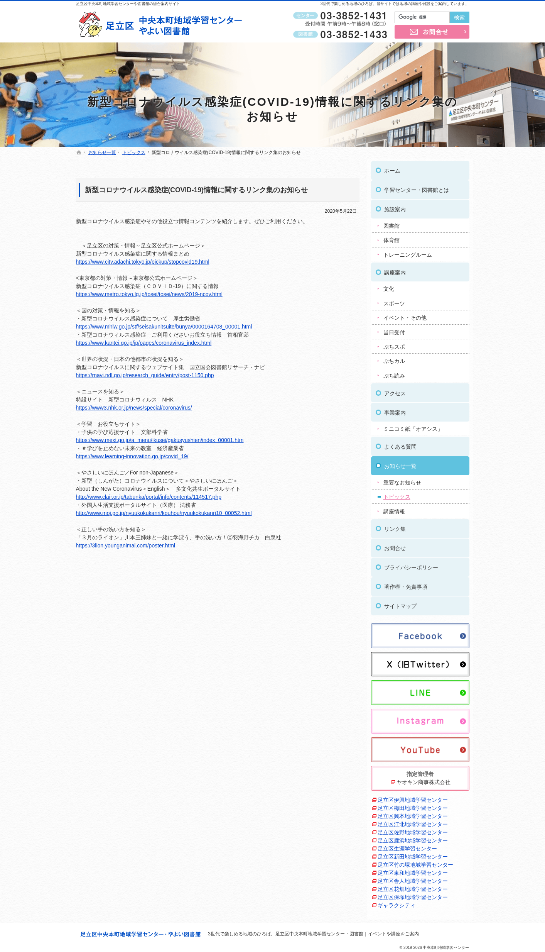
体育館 (391, 238)
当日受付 (394, 330)
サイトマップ (400, 604)
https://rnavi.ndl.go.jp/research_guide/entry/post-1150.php (145, 375)
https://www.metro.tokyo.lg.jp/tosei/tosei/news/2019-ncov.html (149, 294)
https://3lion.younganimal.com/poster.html (125, 545)
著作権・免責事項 (405, 585)
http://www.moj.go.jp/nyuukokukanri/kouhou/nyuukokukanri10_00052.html (164, 513)
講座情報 (394, 509)
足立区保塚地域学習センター (413, 895)
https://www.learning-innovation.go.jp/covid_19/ (132, 456)
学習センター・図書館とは (416, 188)
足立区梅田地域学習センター (413, 806)
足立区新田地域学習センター (413, 854)
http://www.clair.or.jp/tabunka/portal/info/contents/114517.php (148, 497)
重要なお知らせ (402, 480)
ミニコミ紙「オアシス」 (413, 427)
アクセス (395, 391)
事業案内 (395, 410)
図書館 (391, 223)
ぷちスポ (394, 344)
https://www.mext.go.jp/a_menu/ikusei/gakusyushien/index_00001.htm (160, 440)
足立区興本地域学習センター (413, 814)
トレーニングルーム (407, 252)
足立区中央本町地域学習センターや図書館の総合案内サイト (128, 4)
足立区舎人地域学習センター (413, 879)
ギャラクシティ (396, 903)
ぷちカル (394, 359)
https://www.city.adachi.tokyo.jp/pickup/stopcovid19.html (142, 262)
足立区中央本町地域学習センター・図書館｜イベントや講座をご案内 (347, 934)
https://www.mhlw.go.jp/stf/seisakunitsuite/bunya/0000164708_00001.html (164, 327)
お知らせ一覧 (400, 464)
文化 (388, 287)
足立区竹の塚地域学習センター (415, 862)
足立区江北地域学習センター (413, 822)
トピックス (396, 494)
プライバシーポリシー (411, 565)
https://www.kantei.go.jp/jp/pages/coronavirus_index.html (144, 343)
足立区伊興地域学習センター (413, 797)
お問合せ (395, 546)
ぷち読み (394, 373)
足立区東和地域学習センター (413, 870)
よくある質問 (400, 444)
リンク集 (395, 527)
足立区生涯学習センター (407, 846)
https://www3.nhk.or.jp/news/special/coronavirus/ (134, 408)
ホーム (392, 169)
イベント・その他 (405, 315)
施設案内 (395, 207)
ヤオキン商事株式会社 (424, 780)
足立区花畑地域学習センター (413, 887)
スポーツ (394, 301)
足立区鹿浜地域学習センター (413, 838)
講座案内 (395, 270)
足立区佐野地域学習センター (413, 830)
